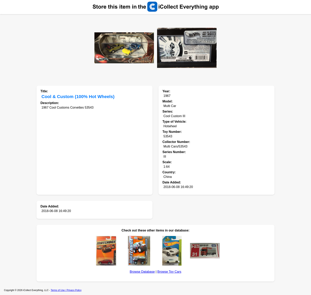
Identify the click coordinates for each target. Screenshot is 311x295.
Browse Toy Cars (169, 271)
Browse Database (142, 271)
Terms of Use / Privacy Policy (66, 290)
